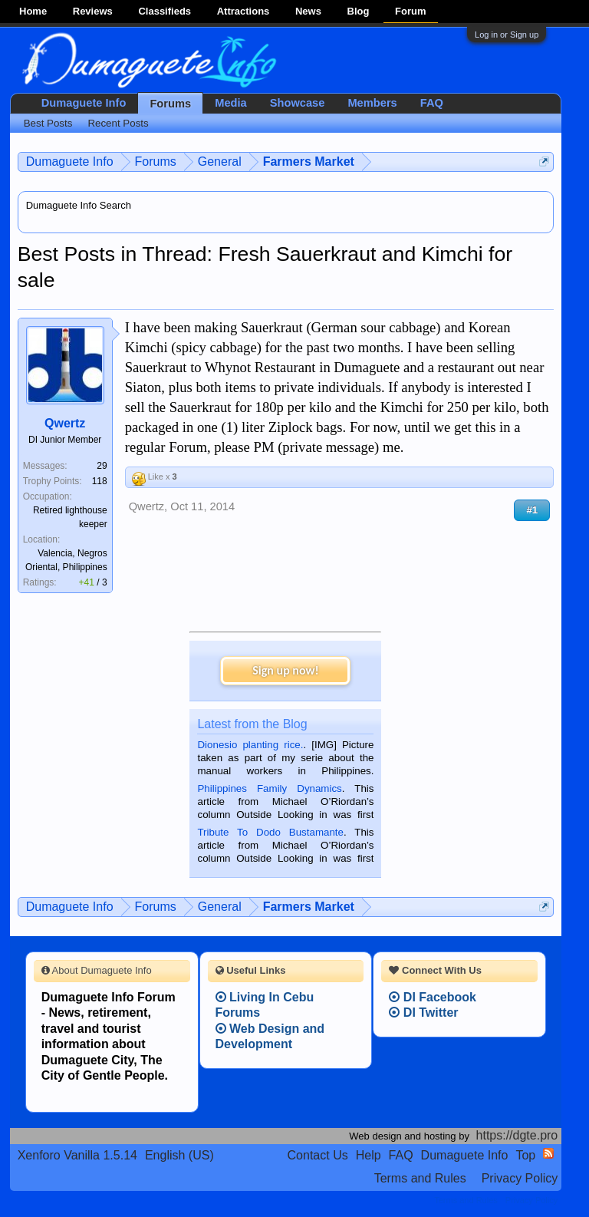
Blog (358, 11)
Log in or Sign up (506, 34)
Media (231, 103)
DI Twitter (423, 1012)
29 (102, 465)
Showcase (297, 103)
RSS (548, 1153)
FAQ (431, 103)
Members (372, 103)
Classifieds (164, 11)
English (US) (179, 1155)
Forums (170, 103)
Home (33, 11)
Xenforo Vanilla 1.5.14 (77, 1155)
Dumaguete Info (84, 103)
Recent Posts (117, 123)
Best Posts (48, 123)
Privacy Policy (520, 1178)
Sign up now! (285, 670)
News (308, 11)
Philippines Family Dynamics (269, 788)
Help (368, 1155)
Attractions (243, 11)
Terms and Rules (420, 1178)
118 (99, 481)
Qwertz (64, 423)
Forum (410, 11)
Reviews (93, 11)
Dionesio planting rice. (250, 744)
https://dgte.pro (517, 1135)
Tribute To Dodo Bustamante (270, 832)
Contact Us (318, 1155)
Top (525, 1155)
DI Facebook (432, 997)
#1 (532, 510)
